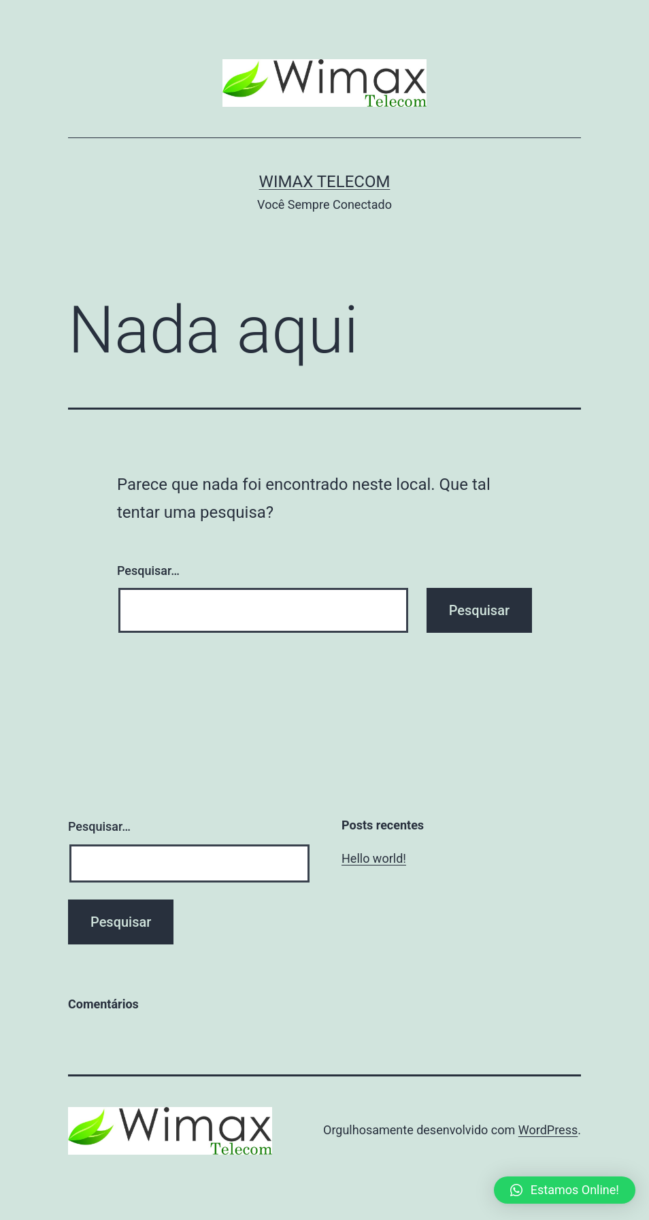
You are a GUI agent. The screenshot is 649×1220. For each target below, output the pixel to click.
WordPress (548, 1130)
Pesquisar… (148, 570)
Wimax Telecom (324, 181)
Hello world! (374, 858)
